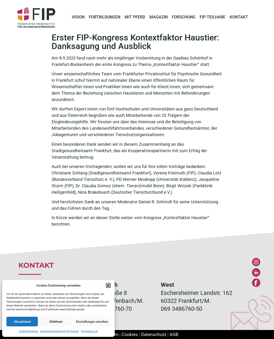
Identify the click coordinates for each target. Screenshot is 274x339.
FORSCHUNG (183, 17)
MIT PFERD (135, 17)
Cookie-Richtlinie (28, 331)
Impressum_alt (89, 331)
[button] (108, 285)
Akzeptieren (22, 322)
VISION (78, 17)
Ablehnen (56, 322)
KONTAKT (239, 17)
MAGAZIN (158, 17)
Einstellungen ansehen (92, 322)
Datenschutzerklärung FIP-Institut (59, 331)
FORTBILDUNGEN (104, 17)
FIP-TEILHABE (212, 17)
